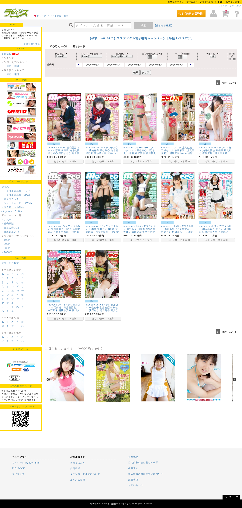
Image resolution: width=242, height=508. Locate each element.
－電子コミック (10, 199)
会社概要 (133, 457)
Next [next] (234, 380)
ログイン (223, 6)
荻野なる (94, 310)
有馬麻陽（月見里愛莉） (216, 153)
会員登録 (75, 468)
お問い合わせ (135, 485)
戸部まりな (65, 153)
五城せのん (167, 150)
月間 (16, 66)
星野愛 (89, 153)
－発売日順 (8, 223)
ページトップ (231, 497)
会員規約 (133, 468)
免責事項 (133, 479)
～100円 (6, 240)
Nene (184, 153)
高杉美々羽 (100, 153)
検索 (143, 25)
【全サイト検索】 (164, 25)
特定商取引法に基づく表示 (143, 462)
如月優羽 (218, 150)
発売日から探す (10, 263)
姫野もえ (102, 229)
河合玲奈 (105, 310)
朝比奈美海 (65, 310)
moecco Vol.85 (57, 147)
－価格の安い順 (10, 227)
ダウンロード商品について (85, 474)
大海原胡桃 (138, 232)
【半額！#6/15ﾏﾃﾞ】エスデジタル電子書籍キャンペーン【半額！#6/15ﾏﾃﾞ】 (141, 38)
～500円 (6, 248)
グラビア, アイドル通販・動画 (52, 16)
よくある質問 (77, 479)
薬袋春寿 (94, 150)
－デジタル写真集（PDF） (17, 191)
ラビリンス (18, 474)
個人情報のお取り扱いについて (145, 474)
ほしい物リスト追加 (65, 161)
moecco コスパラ (171, 147)
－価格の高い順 (10, 232)
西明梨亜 (72, 147)
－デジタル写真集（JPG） (17, 195)
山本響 (114, 150)
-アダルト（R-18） (12, 211)
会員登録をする (32, 44)
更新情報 (7, 54)
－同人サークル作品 (13, 207)
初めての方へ (236, 6)
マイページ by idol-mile (26, 462)
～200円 (6, 244)
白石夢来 (53, 310)
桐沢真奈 (140, 153)
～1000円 (7, 252)
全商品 (5, 186)
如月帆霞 (75, 150)
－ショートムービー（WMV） (18, 203)
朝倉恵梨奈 (106, 307)
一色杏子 (94, 307)
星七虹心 (53, 153)
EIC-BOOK (18, 468)
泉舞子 (65, 150)
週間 (8, 66)
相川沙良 (151, 153)
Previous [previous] (48, 380)
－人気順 (7, 219)
